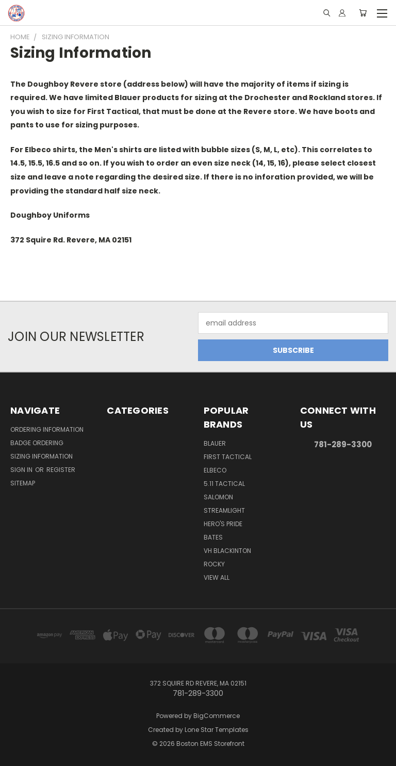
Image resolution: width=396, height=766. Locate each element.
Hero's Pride (223, 523)
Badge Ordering (36, 442)
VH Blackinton (227, 550)
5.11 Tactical (224, 483)
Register (60, 469)
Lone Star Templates (217, 729)
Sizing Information (41, 456)
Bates (213, 537)
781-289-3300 (343, 444)
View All (216, 577)
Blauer (215, 443)
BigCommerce (216, 715)
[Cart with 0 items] (362, 13)
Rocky (214, 564)
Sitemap (22, 483)
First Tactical (228, 456)
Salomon (218, 497)
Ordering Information (47, 429)
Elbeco (215, 470)
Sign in (22, 469)
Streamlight (224, 510)
